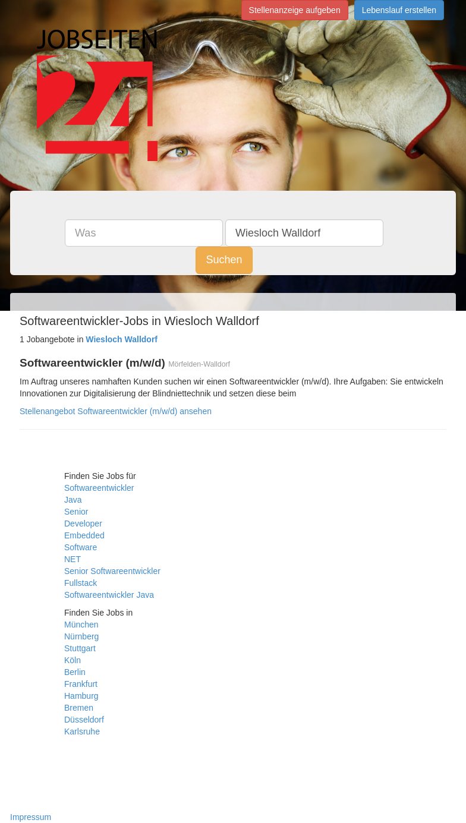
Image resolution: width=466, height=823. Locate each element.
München (81, 624)
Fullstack (80, 583)
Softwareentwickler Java (109, 595)
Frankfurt (80, 684)
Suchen (224, 260)
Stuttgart (80, 648)
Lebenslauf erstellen (399, 10)
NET (72, 559)
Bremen (78, 707)
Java (73, 499)
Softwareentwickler (99, 488)
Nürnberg (81, 636)
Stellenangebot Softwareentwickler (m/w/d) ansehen (116, 411)
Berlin (75, 672)
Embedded (84, 535)
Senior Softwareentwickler (112, 571)
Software (80, 547)
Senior (76, 511)
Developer (83, 523)
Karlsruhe (82, 731)
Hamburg (81, 696)
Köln (72, 660)
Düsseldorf (84, 719)
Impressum (30, 817)
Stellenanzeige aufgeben (295, 10)
